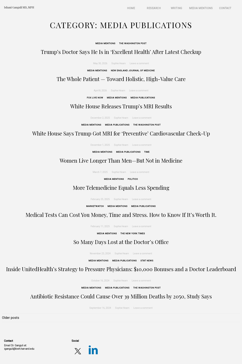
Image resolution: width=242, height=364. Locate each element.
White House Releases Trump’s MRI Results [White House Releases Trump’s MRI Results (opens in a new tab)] (121, 106)
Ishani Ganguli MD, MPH (19, 7)
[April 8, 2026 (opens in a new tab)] (100, 90)
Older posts (10, 318)
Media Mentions (105, 43)
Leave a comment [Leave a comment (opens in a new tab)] (139, 63)
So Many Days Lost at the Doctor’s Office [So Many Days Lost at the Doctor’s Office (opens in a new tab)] (121, 241)
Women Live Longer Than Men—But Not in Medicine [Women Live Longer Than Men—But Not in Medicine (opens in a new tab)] (121, 160)
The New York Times (132, 233)
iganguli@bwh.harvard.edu (19, 348)
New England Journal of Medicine (133, 70)
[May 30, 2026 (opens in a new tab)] (100, 63)
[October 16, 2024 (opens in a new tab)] (100, 280)
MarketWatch (95, 206)
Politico (133, 179)
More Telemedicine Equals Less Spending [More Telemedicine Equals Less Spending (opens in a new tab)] (121, 187)
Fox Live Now (95, 97)
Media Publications (143, 97)
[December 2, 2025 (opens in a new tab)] (100, 117)
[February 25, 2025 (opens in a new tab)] (100, 199)
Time (147, 152)
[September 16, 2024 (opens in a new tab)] (100, 308)
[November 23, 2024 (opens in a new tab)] (100, 253)
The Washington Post (133, 43)
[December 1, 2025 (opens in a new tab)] (100, 145)
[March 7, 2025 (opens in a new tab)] (100, 172)
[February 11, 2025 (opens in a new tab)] (100, 226)
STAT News (146, 260)
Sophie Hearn (118, 63)
